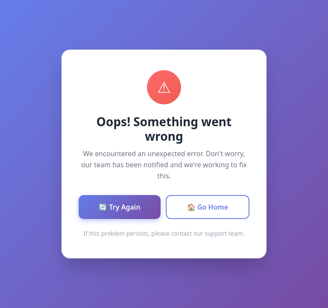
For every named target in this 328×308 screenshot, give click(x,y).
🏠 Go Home (207, 207)
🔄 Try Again (119, 207)
